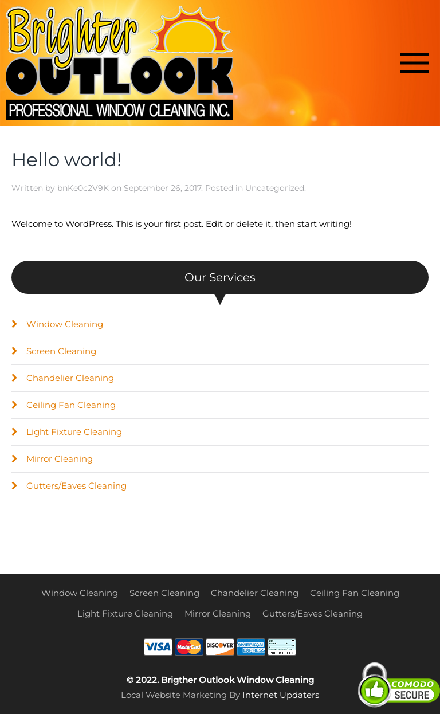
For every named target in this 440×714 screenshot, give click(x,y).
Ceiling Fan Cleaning (63, 404)
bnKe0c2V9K (83, 188)
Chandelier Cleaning (62, 377)
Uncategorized (274, 188)
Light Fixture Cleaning (66, 431)
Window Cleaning (57, 324)
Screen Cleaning (53, 351)
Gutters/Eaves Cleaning (69, 485)
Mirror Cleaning (52, 458)
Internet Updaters (280, 694)
